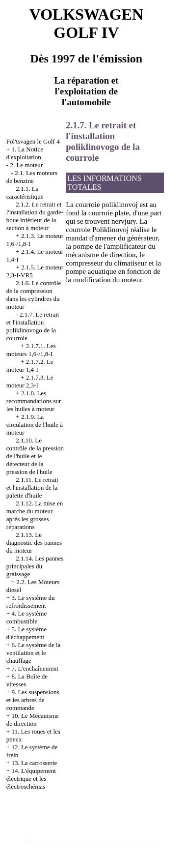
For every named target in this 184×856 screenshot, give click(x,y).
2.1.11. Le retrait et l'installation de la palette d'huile (32, 487)
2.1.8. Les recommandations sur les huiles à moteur (33, 401)
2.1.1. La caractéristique (25, 192)
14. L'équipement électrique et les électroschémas (31, 778)
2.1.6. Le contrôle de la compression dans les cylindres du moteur (33, 294)
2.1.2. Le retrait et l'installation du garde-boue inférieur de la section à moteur (34, 216)
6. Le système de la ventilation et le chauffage (33, 652)
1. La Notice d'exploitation (24, 153)
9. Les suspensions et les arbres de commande (32, 699)
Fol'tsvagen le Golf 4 (33, 141)
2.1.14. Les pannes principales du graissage (35, 566)
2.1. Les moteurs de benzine (31, 176)
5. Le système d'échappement (26, 633)
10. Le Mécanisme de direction (32, 719)
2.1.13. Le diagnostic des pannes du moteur (34, 542)
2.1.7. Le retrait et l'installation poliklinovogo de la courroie (32, 326)
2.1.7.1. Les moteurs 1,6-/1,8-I (31, 349)
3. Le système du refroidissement (30, 601)
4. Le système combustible (26, 617)
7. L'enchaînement (34, 668)
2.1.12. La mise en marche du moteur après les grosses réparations (34, 515)
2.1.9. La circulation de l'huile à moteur (34, 424)
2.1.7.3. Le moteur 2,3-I (29, 381)
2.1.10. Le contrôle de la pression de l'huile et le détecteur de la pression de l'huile (35, 456)
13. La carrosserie (34, 763)
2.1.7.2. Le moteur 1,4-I (29, 365)
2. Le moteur (26, 165)
